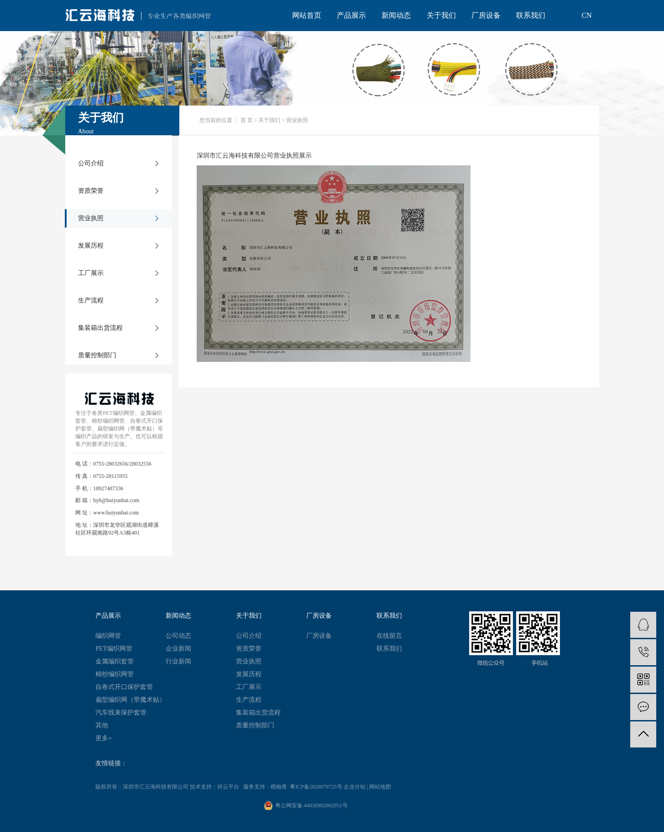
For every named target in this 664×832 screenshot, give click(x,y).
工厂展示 (91, 273)
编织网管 (108, 635)
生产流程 (91, 300)
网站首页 (306, 15)
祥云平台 (228, 787)
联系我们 (530, 15)
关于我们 (441, 15)
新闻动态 (396, 15)
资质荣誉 (91, 190)
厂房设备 (486, 15)
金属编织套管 (114, 661)
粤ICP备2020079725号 (316, 787)
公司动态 (178, 635)
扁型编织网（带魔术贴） (130, 699)
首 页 (247, 120)
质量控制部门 (97, 355)
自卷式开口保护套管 (124, 687)
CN (586, 15)
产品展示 (351, 15)
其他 (101, 725)
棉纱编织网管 (114, 674)
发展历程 (91, 245)
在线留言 (389, 635)
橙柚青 (279, 787)
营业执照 (91, 218)
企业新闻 (178, 648)
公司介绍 (91, 163)
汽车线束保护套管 (120, 712)
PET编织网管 (113, 648)
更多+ (103, 738)
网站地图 (380, 787)
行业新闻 (178, 661)
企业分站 (355, 787)
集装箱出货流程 (100, 327)
